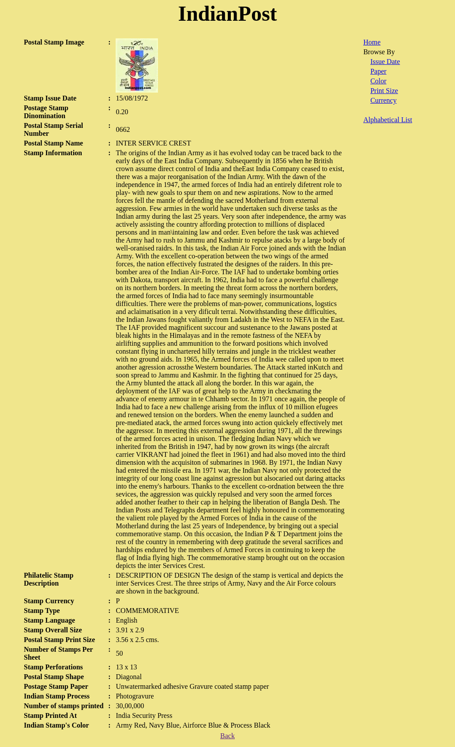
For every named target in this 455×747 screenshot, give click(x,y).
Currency (383, 100)
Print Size (384, 90)
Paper (378, 71)
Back (227, 736)
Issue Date (385, 61)
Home (371, 42)
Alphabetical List (387, 119)
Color (378, 81)
